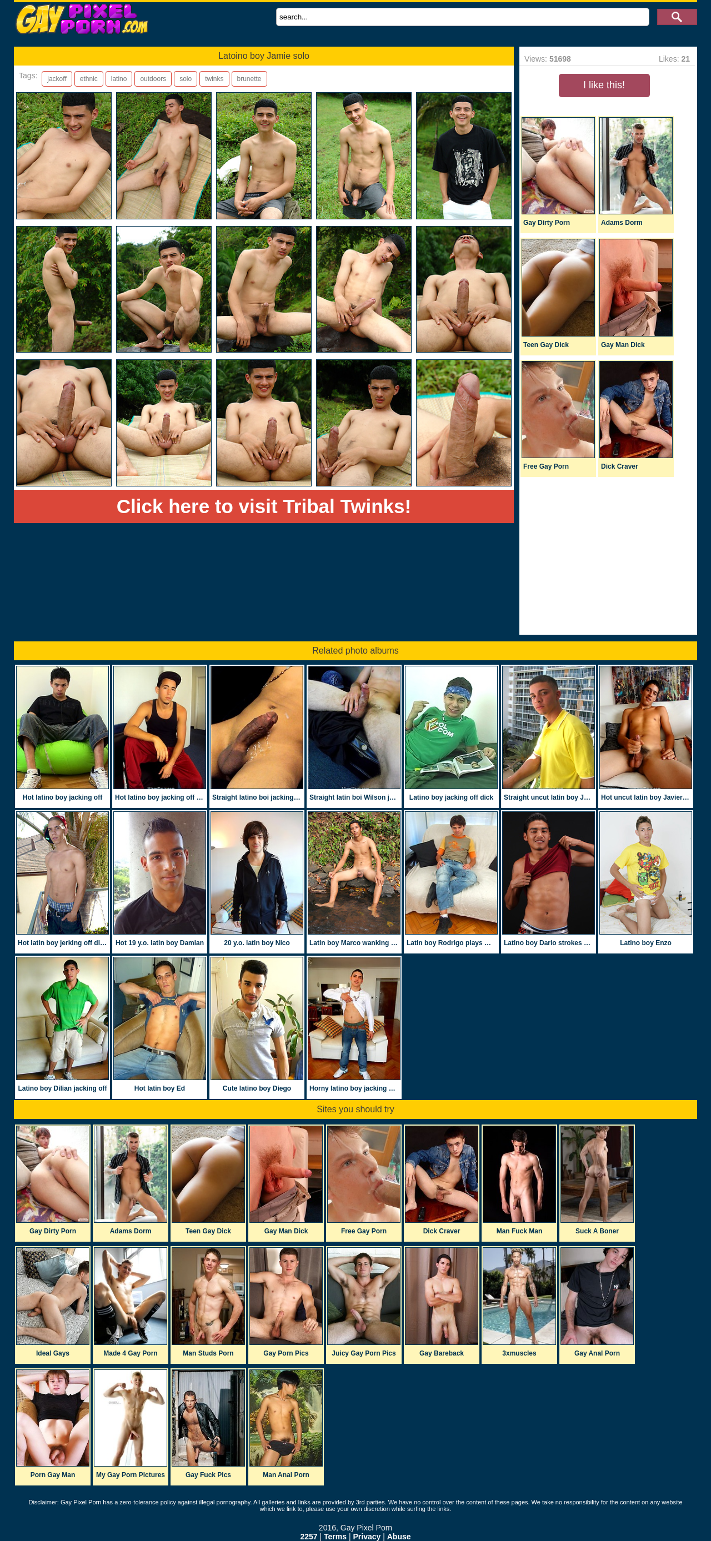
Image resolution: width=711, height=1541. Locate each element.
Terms (335, 1536)
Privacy (366, 1536)
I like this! (604, 85)
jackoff (56, 79)
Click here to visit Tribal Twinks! (264, 506)
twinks (214, 79)
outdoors (153, 79)
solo (185, 79)
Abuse (399, 1536)
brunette (249, 79)
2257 (308, 1536)
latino (119, 79)
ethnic (89, 79)
